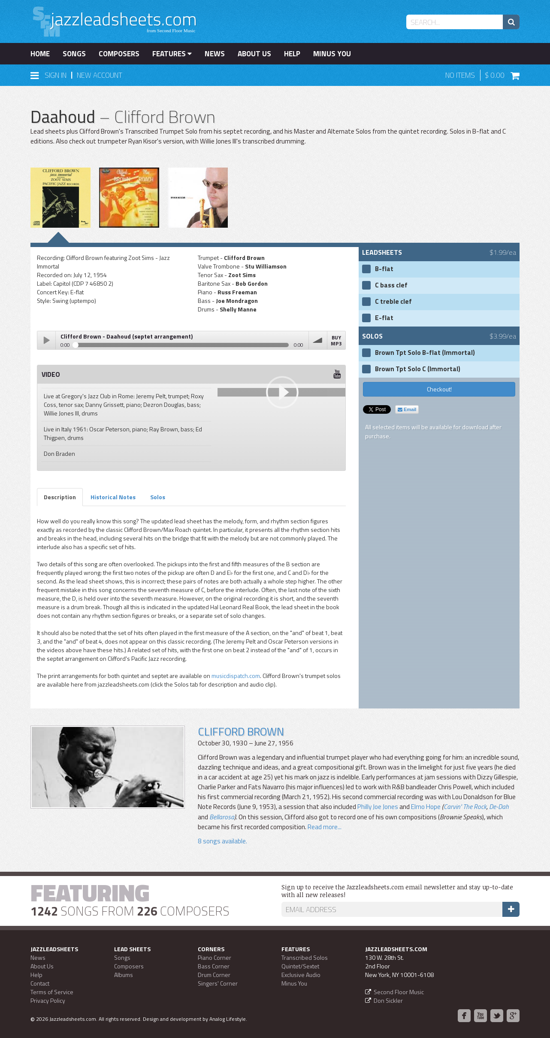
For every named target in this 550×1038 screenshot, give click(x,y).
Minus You (332, 53)
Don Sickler (388, 1000)
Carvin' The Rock (465, 807)
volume (318, 340)
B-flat (384, 269)
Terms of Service (51, 991)
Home (40, 53)
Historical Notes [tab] (113, 496)
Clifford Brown (241, 731)
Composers (119, 53)
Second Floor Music (399, 991)
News (215, 53)
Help (292, 53)
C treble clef (393, 301)
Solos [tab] (157, 496)
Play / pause (46, 340)
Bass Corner (214, 966)
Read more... (324, 827)
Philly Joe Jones (377, 807)
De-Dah (499, 807)
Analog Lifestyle (227, 1019)
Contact (39, 983)
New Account (99, 75)
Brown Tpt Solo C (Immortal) (417, 369)
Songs (74, 53)
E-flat (384, 318)
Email (407, 409)
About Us (254, 53)
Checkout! (439, 389)
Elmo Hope (426, 807)
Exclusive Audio (300, 974)
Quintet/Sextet (300, 966)
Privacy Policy (47, 1000)
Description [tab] (60, 496)
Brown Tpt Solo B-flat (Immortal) (425, 352)
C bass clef (391, 285)
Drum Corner (214, 974)
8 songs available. (222, 841)
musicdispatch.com (236, 675)
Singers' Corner (218, 983)
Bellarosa (221, 817)
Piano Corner (214, 957)
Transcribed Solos (304, 957)
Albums (123, 974)
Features (172, 53)
